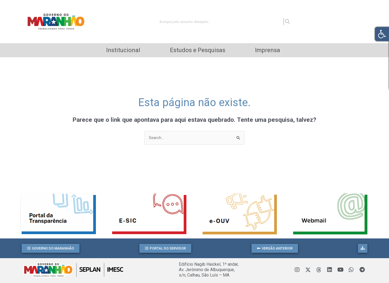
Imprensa (267, 50)
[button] (50, 248)
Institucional (123, 50)
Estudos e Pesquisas (197, 50)
